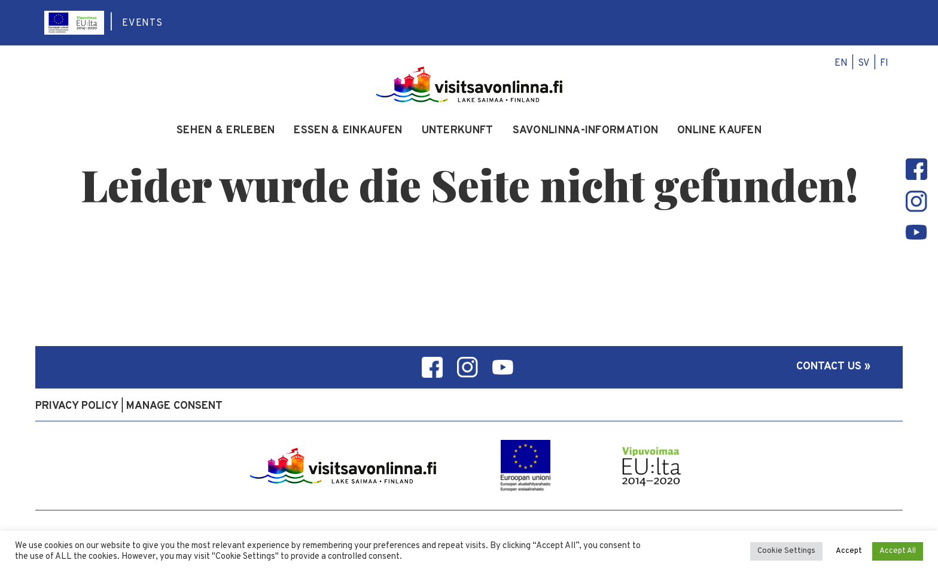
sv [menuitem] (864, 63)
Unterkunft (458, 131)
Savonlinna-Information (586, 131)
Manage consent (174, 406)
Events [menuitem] (142, 23)
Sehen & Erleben (225, 131)
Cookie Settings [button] (786, 551)
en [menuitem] (841, 63)
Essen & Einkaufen (348, 131)
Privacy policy (76, 406)
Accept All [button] (897, 551)
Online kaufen (719, 131)
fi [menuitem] (884, 63)
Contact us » (833, 367)
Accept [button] (849, 551)
